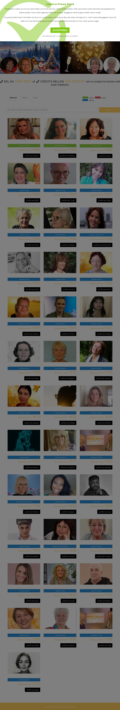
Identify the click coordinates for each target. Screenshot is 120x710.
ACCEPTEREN (60, 30)
